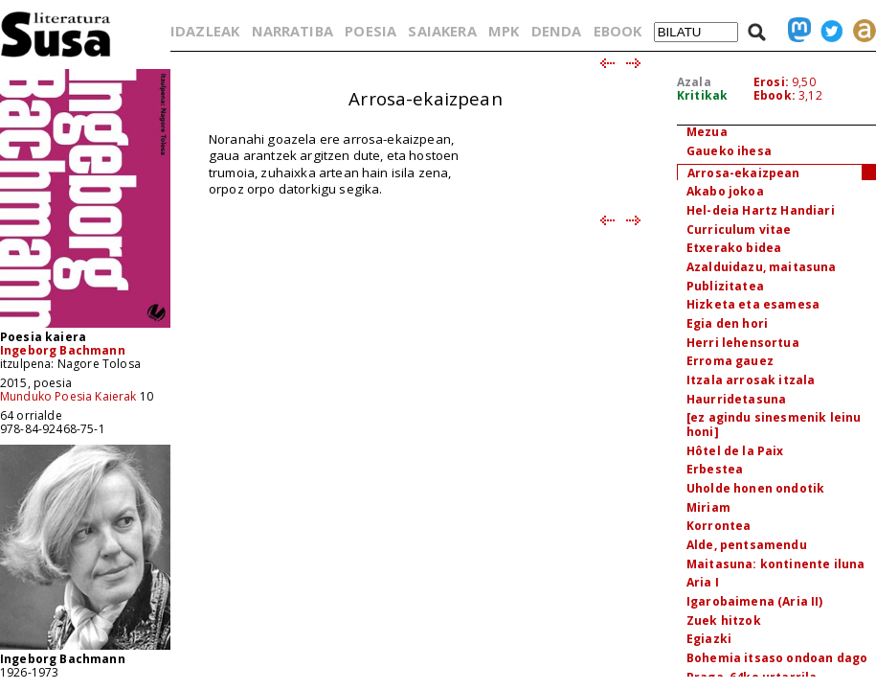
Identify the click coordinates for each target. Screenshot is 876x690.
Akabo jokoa (725, 191)
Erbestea (714, 469)
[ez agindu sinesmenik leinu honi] (773, 424)
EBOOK (618, 30)
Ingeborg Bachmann (62, 350)
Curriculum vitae (739, 229)
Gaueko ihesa (729, 151)
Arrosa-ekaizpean (743, 173)
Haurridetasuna (736, 399)
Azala (694, 82)
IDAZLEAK (204, 30)
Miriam (708, 507)
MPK (503, 30)
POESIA (370, 30)
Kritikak (702, 95)
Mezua (707, 132)
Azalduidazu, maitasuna (761, 267)
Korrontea (718, 526)
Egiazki (708, 639)
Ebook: (774, 95)
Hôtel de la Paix (735, 451)
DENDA (556, 30)
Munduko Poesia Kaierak (68, 396)
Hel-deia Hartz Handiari (760, 210)
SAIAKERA (442, 30)
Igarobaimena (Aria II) (754, 601)
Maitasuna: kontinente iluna (775, 564)
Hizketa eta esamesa (753, 304)
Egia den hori (727, 323)
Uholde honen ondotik (755, 488)
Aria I (702, 582)
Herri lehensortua (742, 342)
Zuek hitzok (723, 620)
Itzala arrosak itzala (750, 380)
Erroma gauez (730, 361)
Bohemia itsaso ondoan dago (776, 658)
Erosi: (771, 82)
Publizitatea (725, 286)
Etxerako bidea (733, 248)
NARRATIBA (292, 30)
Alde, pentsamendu (746, 545)
